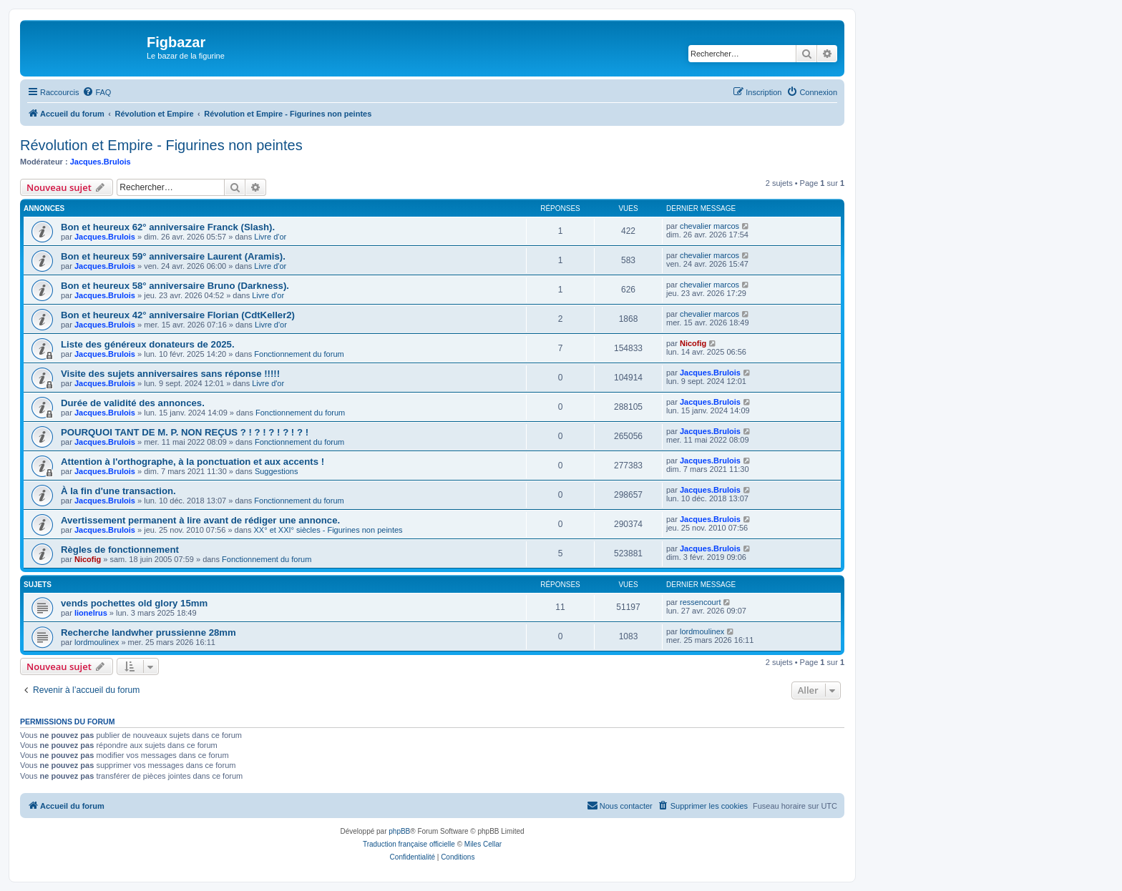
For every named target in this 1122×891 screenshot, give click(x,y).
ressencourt (700, 602)
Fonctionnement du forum (298, 354)
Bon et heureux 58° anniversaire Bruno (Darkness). (175, 285)
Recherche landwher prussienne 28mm (148, 632)
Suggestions (276, 471)
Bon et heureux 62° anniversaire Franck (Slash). (168, 227)
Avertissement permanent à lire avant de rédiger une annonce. (200, 520)
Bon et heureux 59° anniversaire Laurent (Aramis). (173, 256)
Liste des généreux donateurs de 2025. (148, 344)
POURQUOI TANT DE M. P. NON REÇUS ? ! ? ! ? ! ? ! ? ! (184, 432)
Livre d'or (270, 236)
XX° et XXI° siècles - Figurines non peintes (328, 530)
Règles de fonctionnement (120, 549)
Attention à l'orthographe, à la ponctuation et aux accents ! (192, 461)
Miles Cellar (483, 844)
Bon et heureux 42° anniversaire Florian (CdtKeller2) (178, 315)
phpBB (399, 831)
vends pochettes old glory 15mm (134, 603)
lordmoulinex (96, 642)
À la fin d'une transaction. (118, 491)
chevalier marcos (709, 226)
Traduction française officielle (409, 844)
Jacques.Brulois (100, 161)
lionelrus (90, 613)
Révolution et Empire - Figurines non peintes (161, 145)
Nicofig (693, 343)
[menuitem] (96, 92)
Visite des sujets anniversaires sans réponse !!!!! (170, 373)
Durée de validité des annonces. (133, 403)
